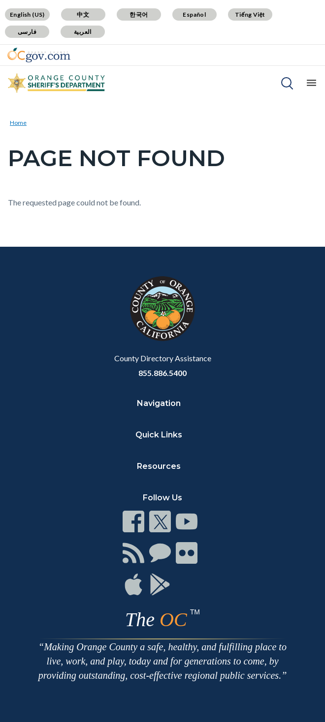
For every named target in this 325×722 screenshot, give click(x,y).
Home (18, 122)
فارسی (27, 31)
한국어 (139, 14)
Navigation (159, 403)
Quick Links (158, 434)
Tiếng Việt (250, 14)
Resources (159, 466)
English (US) (27, 14)
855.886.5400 (162, 372)
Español (194, 14)
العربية (83, 31)
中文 (83, 14)
